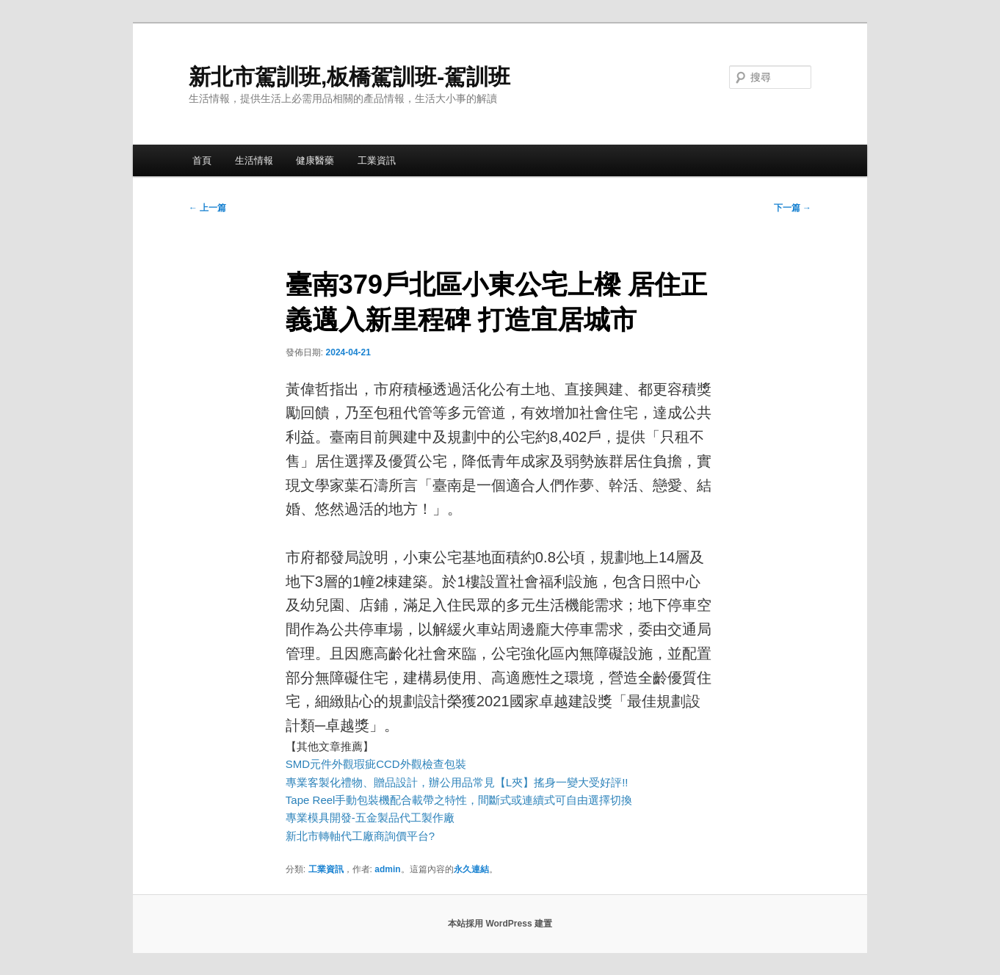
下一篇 (792, 208)
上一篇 (207, 208)
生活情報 (254, 160)
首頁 (201, 160)
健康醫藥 (315, 160)
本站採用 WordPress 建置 (500, 923)
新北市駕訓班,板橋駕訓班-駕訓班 (349, 77)
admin (387, 869)
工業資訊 (377, 160)
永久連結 (471, 869)
